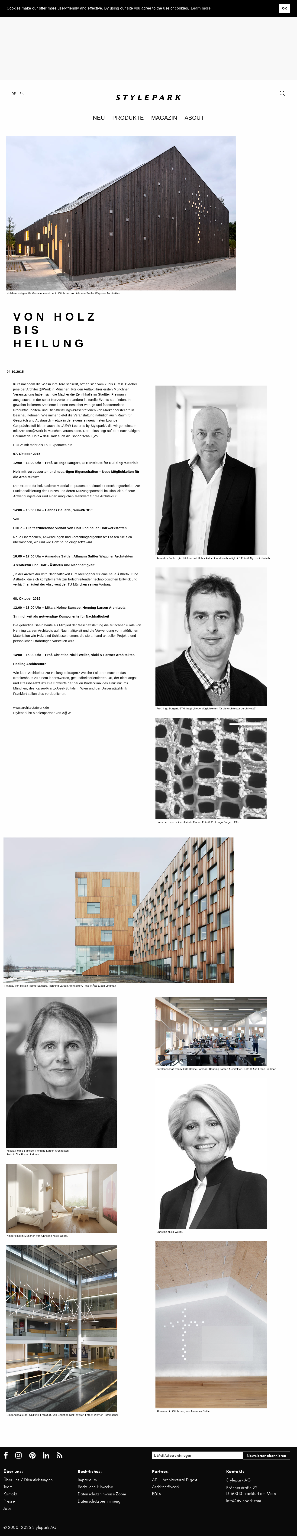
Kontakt (10, 1494)
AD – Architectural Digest (174, 1479)
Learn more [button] (201, 8)
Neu (99, 118)
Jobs (7, 1508)
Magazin (164, 118)
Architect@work (166, 1486)
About (194, 118)
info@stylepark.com (243, 1500)
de (14, 93)
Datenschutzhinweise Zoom (102, 1494)
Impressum (87, 1479)
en (21, 93)
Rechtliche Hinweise (95, 1486)
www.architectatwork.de (31, 707)
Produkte (128, 118)
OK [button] (284, 8)
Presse (9, 1501)
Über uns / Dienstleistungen (28, 1479)
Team (8, 1486)
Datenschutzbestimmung (99, 1501)
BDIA (156, 1494)
